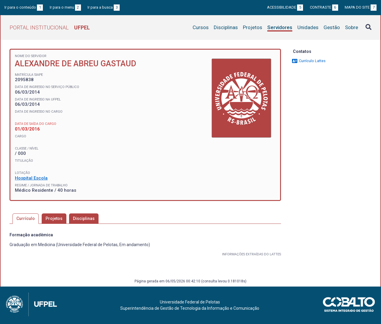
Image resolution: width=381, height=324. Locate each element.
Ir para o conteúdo (23, 7)
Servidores (279, 27)
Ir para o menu (65, 7)
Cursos (201, 27)
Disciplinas (226, 27)
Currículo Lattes (308, 61)
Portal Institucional (50, 27)
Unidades (307, 27)
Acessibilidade (285, 7)
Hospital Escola (31, 178)
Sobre (351, 27)
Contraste (324, 7)
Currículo (25, 218)
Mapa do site (361, 7)
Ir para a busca (104, 7)
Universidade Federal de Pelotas (190, 302)
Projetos (252, 27)
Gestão (332, 27)
